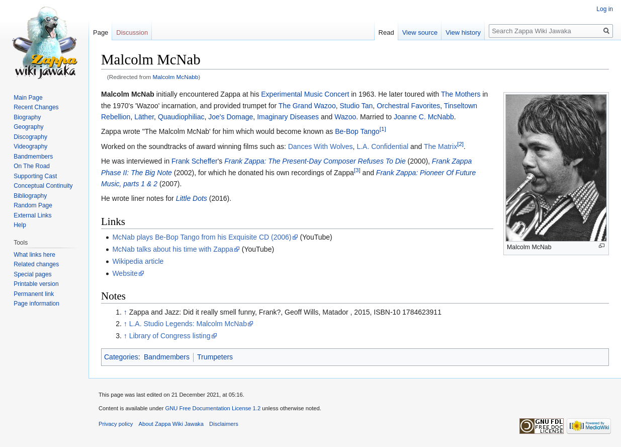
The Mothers (461, 94)
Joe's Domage (230, 117)
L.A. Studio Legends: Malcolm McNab (188, 324)
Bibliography (30, 195)
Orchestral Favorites (408, 106)
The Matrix (440, 146)
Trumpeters (215, 357)
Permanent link (34, 293)
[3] (357, 170)
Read (386, 32)
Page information (36, 303)
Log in (604, 9)
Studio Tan (356, 106)
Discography (30, 136)
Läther (144, 117)
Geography (28, 126)
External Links (32, 215)
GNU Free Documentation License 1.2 (212, 408)
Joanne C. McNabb (424, 117)
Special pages (32, 274)
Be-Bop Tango (357, 131)
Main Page (28, 97)
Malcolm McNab (127, 94)
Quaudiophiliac (181, 117)
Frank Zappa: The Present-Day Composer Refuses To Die (315, 161)
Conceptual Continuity (43, 185)
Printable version (36, 283)
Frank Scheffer (194, 161)
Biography (27, 117)
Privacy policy (116, 424)
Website (124, 273)
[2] (460, 143)
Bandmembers (167, 357)
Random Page (33, 205)
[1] (383, 129)
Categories (121, 357)
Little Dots (191, 198)
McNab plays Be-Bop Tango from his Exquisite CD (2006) (201, 237)
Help (20, 225)
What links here (34, 254)
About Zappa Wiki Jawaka (171, 424)
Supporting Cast (35, 176)
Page (100, 32)
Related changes (36, 264)
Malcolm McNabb (176, 76)
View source (420, 32)
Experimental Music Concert (305, 94)
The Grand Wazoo (307, 106)
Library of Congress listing (170, 336)
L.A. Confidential (382, 146)
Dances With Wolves (320, 146)
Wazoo (345, 117)
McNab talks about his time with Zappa (172, 249)
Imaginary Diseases (288, 117)
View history (463, 32)
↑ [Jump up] (125, 312)
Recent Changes (36, 107)
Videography (30, 146)
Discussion (132, 32)
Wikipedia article (137, 261)
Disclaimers (223, 424)
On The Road (32, 166)
